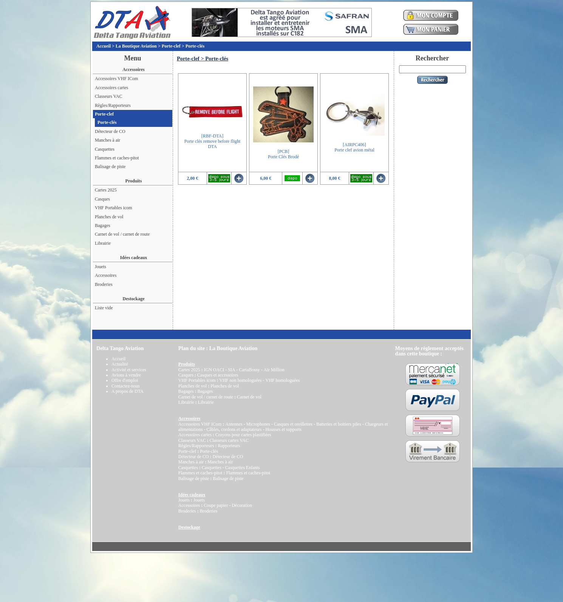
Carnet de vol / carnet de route (122, 234)
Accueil (103, 46)
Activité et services (128, 369)
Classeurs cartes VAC (229, 440)
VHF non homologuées (240, 380)
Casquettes (104, 149)
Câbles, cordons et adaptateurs (233, 429)
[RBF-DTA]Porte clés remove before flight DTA (212, 141)
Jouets (100, 266)
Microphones (258, 424)
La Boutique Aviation (136, 46)
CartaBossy (249, 369)
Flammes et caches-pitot (117, 158)
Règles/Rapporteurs (113, 105)
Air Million (274, 369)
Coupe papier (216, 505)
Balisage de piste (110, 166)
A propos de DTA (127, 391)
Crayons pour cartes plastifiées (243, 434)
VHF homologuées (282, 380)
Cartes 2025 (106, 190)
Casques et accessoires (217, 375)
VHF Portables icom (113, 207)
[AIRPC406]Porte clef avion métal (354, 147)
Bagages (102, 225)
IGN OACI (214, 369)
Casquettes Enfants (242, 467)
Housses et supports (283, 429)
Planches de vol (109, 216)
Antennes (233, 424)
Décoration (242, 505)
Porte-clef (171, 46)
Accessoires (105, 275)
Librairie (103, 243)
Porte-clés (195, 46)
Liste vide (104, 307)
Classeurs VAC (108, 96)
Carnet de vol (249, 397)
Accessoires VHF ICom (116, 78)
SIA (231, 369)
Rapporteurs (229, 445)
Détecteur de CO (110, 131)
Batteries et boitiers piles (338, 424)
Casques (102, 199)
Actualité (119, 364)
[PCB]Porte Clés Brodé (283, 154)
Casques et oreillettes (293, 424)
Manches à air (107, 140)
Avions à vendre (126, 375)
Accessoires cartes (111, 87)
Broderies (104, 284)
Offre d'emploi (124, 380)
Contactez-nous (125, 386)
